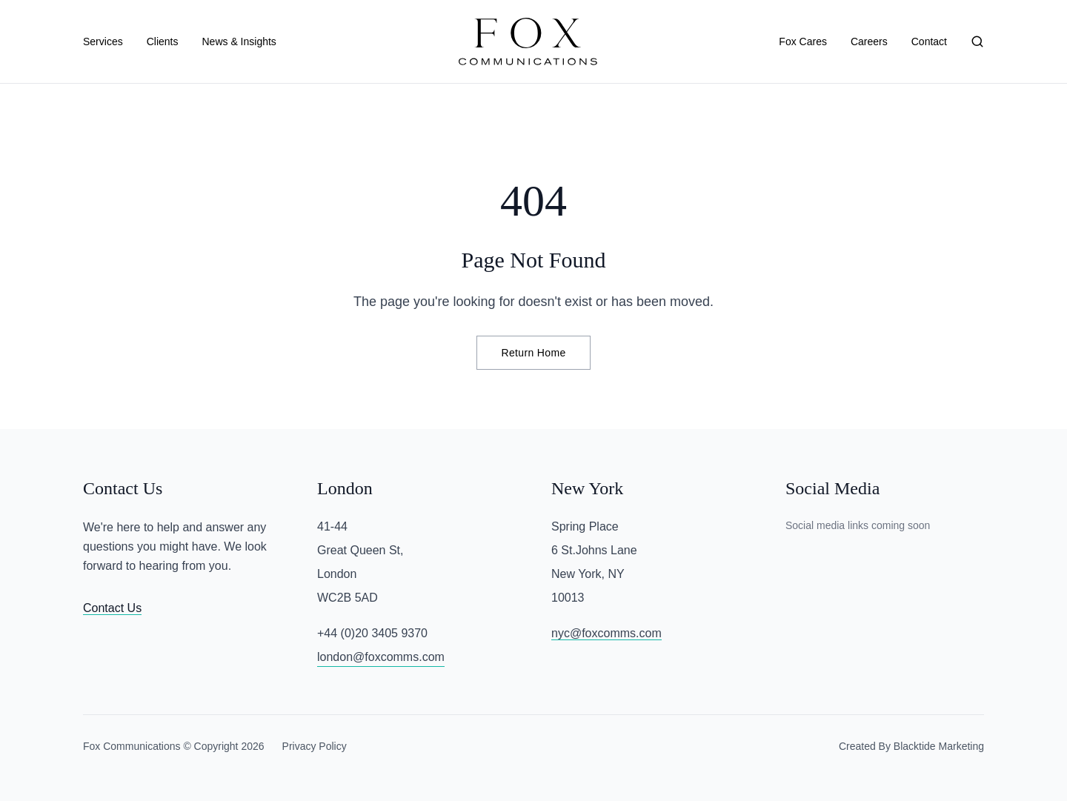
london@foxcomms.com (381, 657)
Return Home (533, 353)
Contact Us (112, 608)
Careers (869, 41)
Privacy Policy (314, 746)
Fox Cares (803, 41)
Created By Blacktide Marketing (911, 746)
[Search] (977, 41)
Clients (163, 41)
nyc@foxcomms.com (606, 633)
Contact (929, 41)
